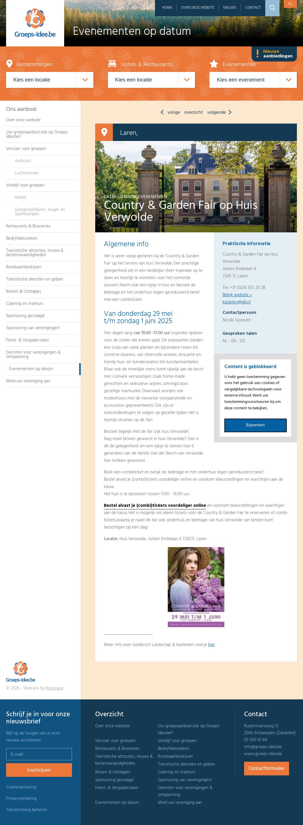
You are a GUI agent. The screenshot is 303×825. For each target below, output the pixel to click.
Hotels (20, 197)
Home (167, 8)
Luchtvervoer (27, 173)
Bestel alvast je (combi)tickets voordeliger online (155, 505)
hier (211, 644)
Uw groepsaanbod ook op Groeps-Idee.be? (37, 134)
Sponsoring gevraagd (25, 315)
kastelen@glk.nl (236, 302)
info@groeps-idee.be (263, 746)
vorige (169, 112)
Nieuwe (274, 53)
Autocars (23, 161)
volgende (220, 112)
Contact (253, 8)
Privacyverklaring (21, 798)
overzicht (193, 112)
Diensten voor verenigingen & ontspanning (33, 354)
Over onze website (197, 8)
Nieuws (229, 8)
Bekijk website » (237, 295)
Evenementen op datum (31, 369)
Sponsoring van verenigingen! (33, 328)
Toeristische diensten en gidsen (34, 279)
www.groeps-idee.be (263, 753)
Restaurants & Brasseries (28, 226)
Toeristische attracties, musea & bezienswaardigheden (35, 252)
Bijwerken (255, 425)
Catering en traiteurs (25, 303)
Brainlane (55, 688)
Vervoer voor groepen (26, 148)
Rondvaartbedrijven (23, 267)
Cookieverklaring (21, 787)
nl (290, 4)
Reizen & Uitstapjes (23, 291)
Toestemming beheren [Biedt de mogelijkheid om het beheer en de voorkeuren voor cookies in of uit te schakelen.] (26, 810)
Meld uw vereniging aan (28, 381)
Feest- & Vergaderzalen (27, 340)
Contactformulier (266, 768)
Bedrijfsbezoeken (21, 238)
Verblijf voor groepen (25, 185)
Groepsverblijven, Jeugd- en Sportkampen (40, 212)
